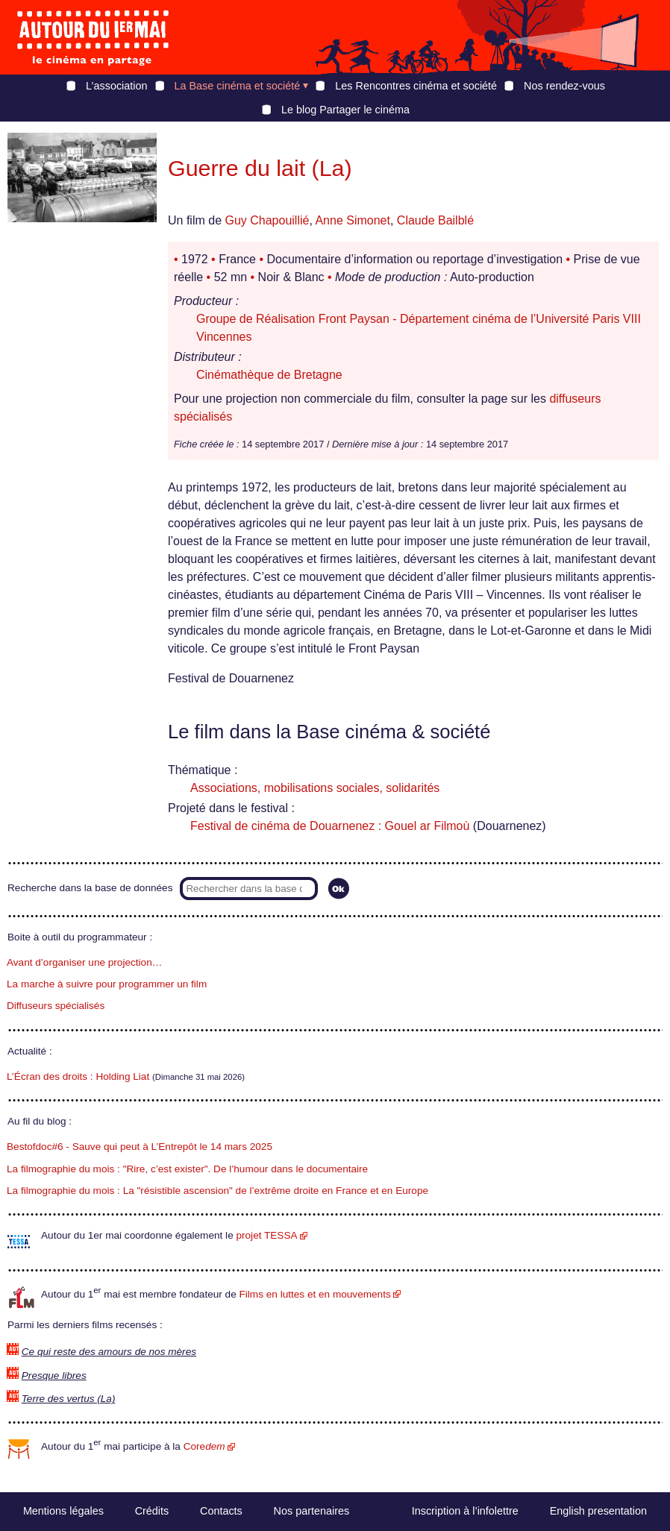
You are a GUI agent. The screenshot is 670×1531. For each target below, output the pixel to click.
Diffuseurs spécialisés (55, 1005)
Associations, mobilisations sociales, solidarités (314, 788)
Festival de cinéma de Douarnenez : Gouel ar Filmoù (329, 826)
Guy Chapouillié (267, 220)
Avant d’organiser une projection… (84, 962)
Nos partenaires (312, 1511)
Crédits (152, 1511)
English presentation (598, 1511)
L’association (116, 86)
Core (204, 1446)
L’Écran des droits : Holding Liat (78, 1076)
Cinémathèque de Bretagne (269, 374)
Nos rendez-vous (564, 86)
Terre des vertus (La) (69, 1398)
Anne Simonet (352, 220)
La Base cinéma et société (238, 86)
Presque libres (54, 1375)
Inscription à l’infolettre (465, 1511)
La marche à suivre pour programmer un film (107, 984)
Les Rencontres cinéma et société (416, 86)
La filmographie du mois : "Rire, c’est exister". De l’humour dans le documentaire (187, 1169)
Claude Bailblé (435, 220)
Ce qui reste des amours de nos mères (109, 1351)
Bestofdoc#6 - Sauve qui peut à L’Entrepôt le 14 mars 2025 (139, 1146)
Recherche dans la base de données (89, 887)
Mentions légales (63, 1511)
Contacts (221, 1511)
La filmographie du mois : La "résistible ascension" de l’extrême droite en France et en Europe (217, 1190)
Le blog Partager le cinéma (345, 110)
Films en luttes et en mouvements (315, 1294)
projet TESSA (266, 1235)
